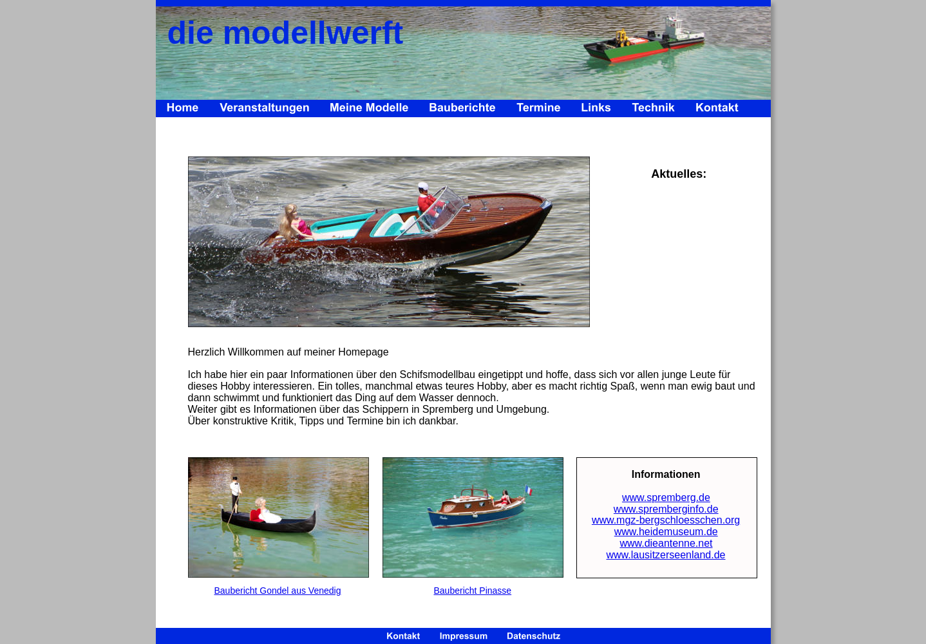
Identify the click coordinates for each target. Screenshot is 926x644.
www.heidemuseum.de (666, 531)
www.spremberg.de (666, 497)
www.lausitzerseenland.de (666, 554)
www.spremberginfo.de (666, 509)
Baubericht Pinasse (473, 590)
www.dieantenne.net (665, 543)
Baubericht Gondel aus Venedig (277, 590)
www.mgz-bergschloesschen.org (666, 520)
